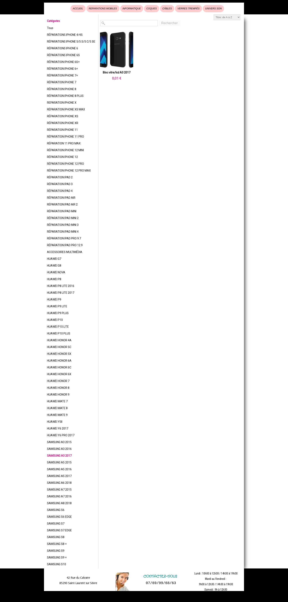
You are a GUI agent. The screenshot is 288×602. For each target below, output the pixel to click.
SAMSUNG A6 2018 (59, 482)
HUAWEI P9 (54, 299)
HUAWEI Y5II (54, 421)
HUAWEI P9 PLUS (58, 313)
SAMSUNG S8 (55, 537)
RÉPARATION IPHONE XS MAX (66, 109)
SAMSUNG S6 (55, 510)
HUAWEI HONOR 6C (59, 367)
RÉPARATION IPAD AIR (61, 197)
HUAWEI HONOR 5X (59, 353)
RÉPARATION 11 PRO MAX (64, 143)
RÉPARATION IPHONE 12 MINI (65, 150)
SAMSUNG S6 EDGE (59, 516)
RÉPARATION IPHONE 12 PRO (65, 163)
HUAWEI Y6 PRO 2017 (60, 435)
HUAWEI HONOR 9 (58, 394)
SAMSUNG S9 (55, 550)
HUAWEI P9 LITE (57, 306)
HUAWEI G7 (54, 258)
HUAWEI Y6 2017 (57, 428)
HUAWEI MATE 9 (57, 415)
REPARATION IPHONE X (61, 102)
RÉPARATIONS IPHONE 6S (63, 55)
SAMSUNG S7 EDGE (59, 530)
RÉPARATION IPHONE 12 (62, 157)
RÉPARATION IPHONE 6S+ (63, 61)
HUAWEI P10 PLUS (58, 333)
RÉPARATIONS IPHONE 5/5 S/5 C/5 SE (71, 41)
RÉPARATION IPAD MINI (61, 211)
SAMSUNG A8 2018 (59, 503)
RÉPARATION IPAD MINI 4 (63, 231)
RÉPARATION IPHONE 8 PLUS (65, 95)
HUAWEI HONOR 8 (58, 387)
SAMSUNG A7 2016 (59, 496)
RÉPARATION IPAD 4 (60, 190)
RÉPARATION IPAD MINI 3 (63, 224)
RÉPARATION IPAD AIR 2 (62, 204)
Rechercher (169, 23)
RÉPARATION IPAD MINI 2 (63, 218)
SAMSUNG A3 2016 (59, 448)
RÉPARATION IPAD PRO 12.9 (65, 245)
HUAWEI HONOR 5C (59, 347)
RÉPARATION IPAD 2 (60, 177)
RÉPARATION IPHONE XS (62, 116)
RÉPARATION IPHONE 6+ (62, 68)
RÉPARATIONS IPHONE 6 (62, 48)
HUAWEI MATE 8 (57, 408)
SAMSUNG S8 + (57, 543)
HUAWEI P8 (54, 279)
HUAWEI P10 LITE (58, 326)
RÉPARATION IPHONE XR (62, 123)
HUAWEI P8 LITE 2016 (60, 286)
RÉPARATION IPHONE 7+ (62, 75)
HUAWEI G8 (54, 265)
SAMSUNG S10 (56, 564)
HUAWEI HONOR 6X (59, 374)
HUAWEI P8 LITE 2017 (60, 292)
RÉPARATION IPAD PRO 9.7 (64, 238)
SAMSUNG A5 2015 (59, 462)
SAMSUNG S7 (55, 523)
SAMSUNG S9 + (57, 557)
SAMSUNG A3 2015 (59, 442)
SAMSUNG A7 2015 (59, 489)
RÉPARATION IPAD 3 (60, 184)
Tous (50, 28)
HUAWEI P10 (55, 319)
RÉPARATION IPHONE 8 (61, 89)
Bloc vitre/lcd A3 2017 (116, 72)
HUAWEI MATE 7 (57, 401)
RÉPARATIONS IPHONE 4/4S (65, 34)
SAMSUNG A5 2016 (59, 469)
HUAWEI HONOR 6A (59, 360)
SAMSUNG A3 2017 (59, 455)
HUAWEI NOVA (56, 272)
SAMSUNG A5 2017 (59, 476)
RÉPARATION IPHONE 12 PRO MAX (69, 170)
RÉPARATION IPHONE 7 (61, 82)
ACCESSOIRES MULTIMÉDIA (64, 252)
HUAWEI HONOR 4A (59, 340)
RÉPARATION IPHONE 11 (62, 129)
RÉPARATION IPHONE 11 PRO (65, 136)
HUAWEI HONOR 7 (58, 381)
